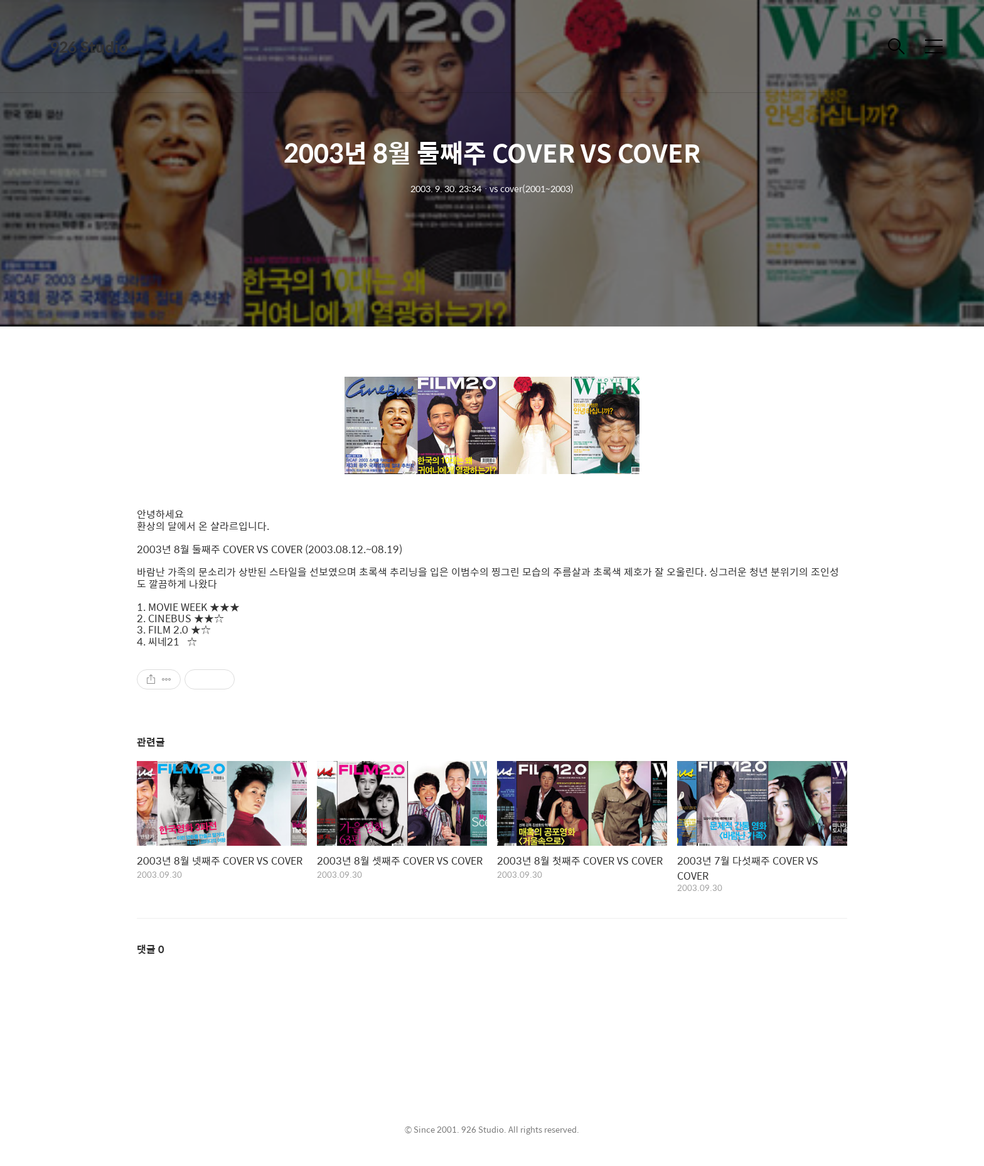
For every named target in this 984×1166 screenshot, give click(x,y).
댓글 (150, 949)
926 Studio (89, 46)
